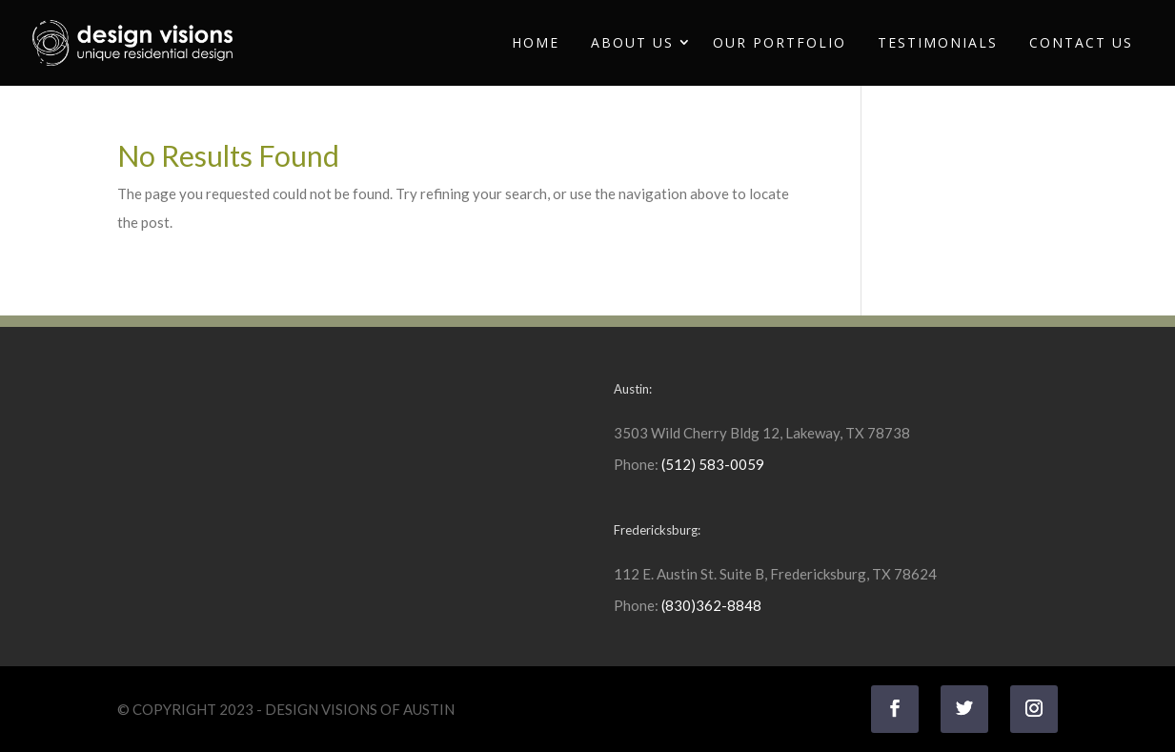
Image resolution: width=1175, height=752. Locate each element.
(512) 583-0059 (712, 464)
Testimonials (938, 42)
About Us (632, 42)
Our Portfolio (779, 42)
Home (535, 42)
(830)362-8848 (711, 605)
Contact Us (1081, 42)
